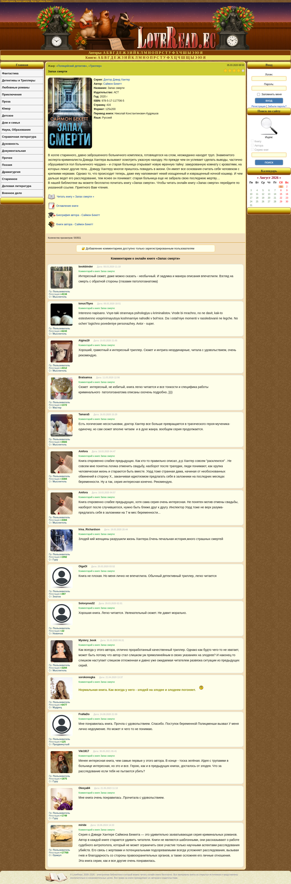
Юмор (6, 108)
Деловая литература (16, 186)
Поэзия (7, 165)
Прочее (7, 157)
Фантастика (10, 73)
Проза (6, 101)
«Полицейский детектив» (71, 66)
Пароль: (269, 87)
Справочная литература (19, 136)
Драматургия (11, 172)
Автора (257, 145)
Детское (7, 115)
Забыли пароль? (277, 106)
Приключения (12, 94)
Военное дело (12, 193)
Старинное (9, 179)
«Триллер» (95, 66)
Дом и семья (11, 122)
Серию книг (260, 149)
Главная (22, 65)
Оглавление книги (67, 205)
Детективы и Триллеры (18, 80)
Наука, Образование (16, 129)
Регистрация (258, 106)
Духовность (10, 143)
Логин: (269, 77)
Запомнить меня (269, 94)
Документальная (14, 150)
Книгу (256, 141)
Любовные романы (15, 87)
